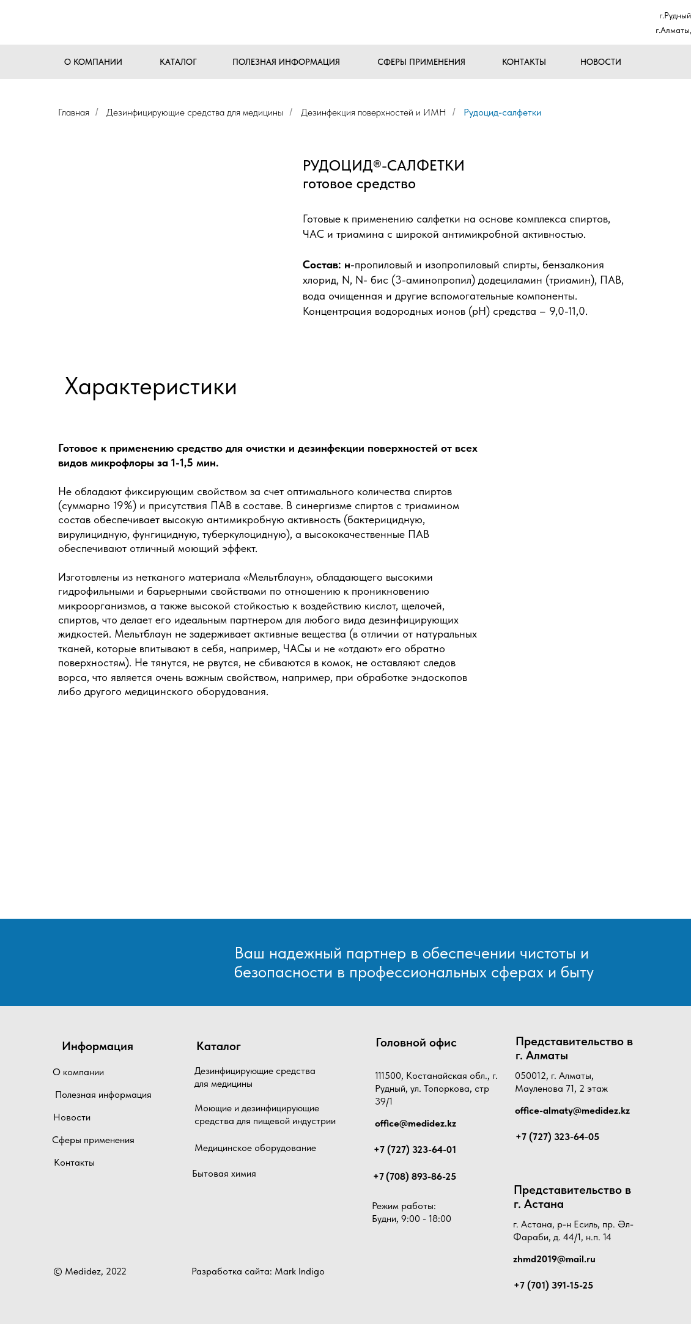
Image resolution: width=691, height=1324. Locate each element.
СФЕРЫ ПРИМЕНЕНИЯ (421, 62)
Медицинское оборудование (255, 1147)
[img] (115, 23)
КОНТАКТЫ (524, 62)
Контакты (74, 1162)
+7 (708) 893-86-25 (414, 1176)
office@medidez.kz (415, 1123)
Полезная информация (103, 1094)
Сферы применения (93, 1140)
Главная (73, 112)
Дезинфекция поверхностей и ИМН (373, 112)
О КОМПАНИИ (93, 62)
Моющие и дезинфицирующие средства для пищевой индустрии (265, 1114)
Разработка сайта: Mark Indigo (258, 1271)
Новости (72, 1117)
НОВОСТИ (600, 62)
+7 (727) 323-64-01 (415, 1149)
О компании (78, 1072)
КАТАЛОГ (178, 62)
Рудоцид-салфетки (502, 112)
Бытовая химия (224, 1173)
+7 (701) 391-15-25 (553, 1285)
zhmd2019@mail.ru (554, 1259)
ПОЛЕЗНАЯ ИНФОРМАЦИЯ (286, 62)
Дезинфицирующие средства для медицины (194, 112)
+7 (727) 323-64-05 (557, 1136)
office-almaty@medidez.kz (572, 1110)
